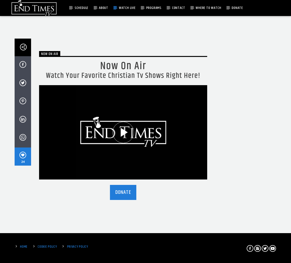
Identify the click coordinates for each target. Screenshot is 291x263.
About (103, 8)
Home (24, 246)
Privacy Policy (77, 246)
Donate (237, 8)
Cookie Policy (47, 246)
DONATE (123, 192)
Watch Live (127, 8)
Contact (178, 8)
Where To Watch (208, 8)
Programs (154, 8)
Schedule (81, 8)
